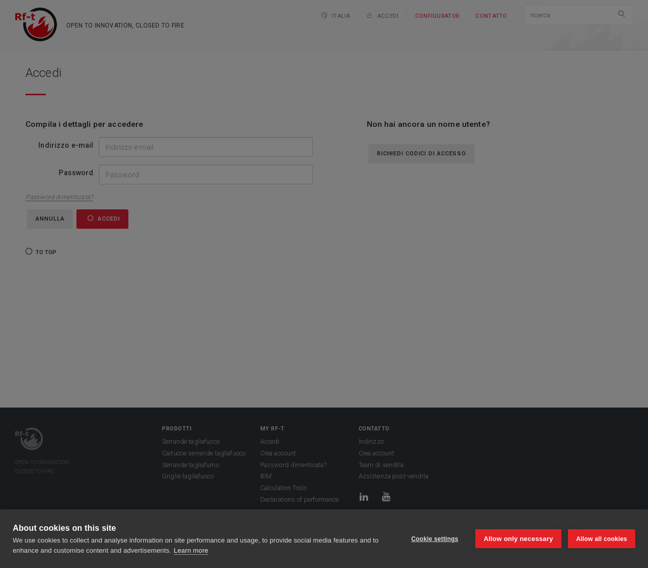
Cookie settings (434, 539)
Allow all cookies (601, 539)
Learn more (191, 550)
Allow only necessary (518, 539)
